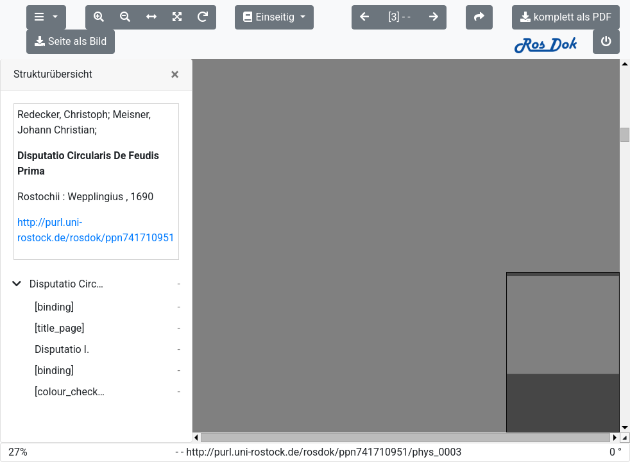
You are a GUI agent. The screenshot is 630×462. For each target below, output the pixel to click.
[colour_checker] (71, 367)
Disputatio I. (62, 325)
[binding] (54, 283)
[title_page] (60, 304)
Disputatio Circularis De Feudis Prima (69, 259)
